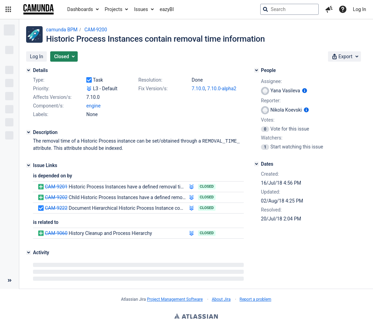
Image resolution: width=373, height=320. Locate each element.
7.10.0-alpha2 (222, 88)
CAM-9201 (56, 186)
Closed (207, 186)
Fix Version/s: (153, 88)
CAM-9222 (56, 207)
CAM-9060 (56, 233)
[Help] (342, 9)
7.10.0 (198, 88)
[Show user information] (304, 90)
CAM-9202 (56, 197)
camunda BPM (61, 29)
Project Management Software (174, 299)
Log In (359, 9)
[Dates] (256, 164)
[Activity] (28, 252)
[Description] (28, 132)
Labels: (40, 114)
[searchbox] (289, 9)
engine (93, 106)
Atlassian (196, 316)
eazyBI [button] (167, 9)
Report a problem (255, 299)
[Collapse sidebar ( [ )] (9, 280)
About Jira (221, 299)
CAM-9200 (95, 29)
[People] (256, 70)
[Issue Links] (28, 165)
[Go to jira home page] (38, 9)
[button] (8, 9)
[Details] (28, 70)
